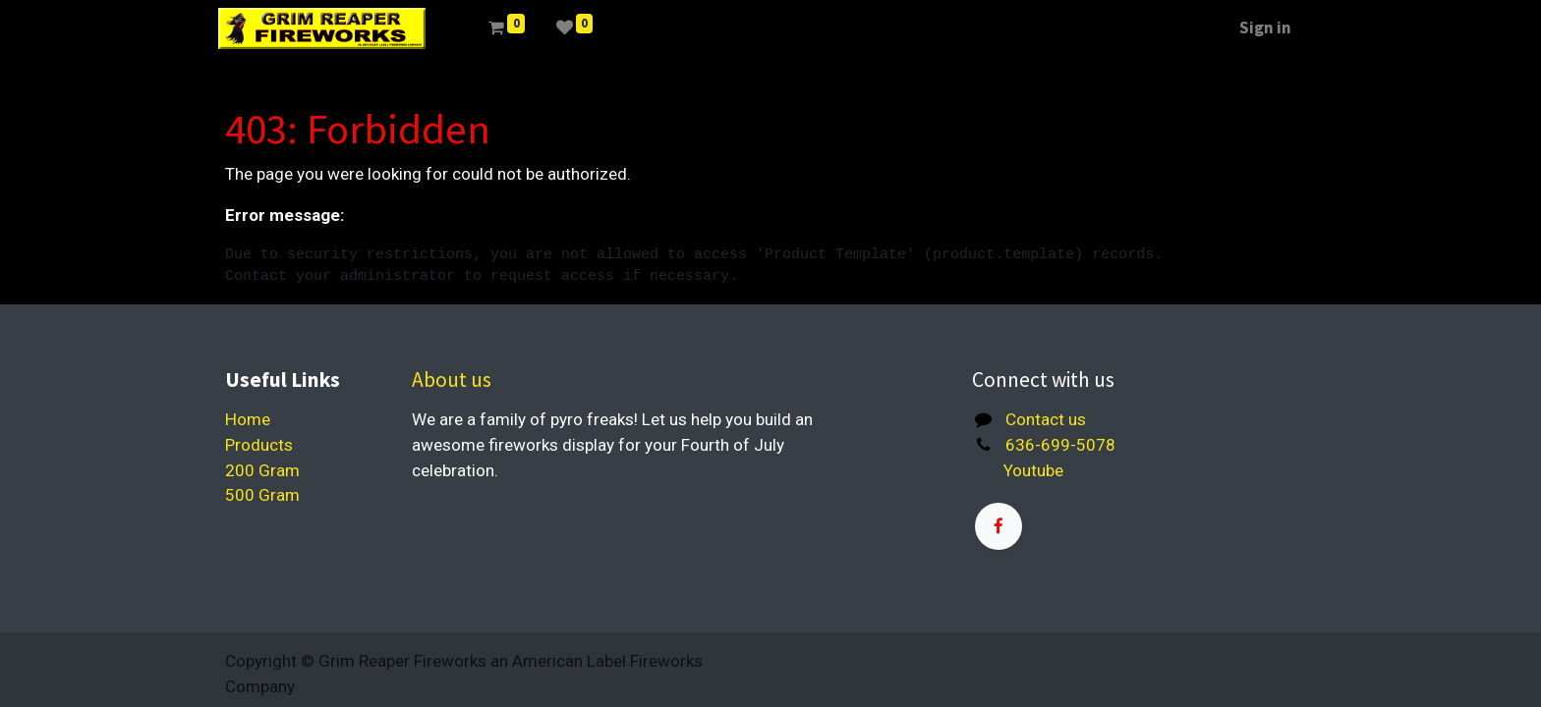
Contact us (1045, 419)
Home (247, 419)
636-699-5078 (1060, 445)
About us (451, 379)
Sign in (1258, 27)
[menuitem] (464, 28)
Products (259, 445)
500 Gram (262, 495)
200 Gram (262, 470)
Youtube (1027, 470)
